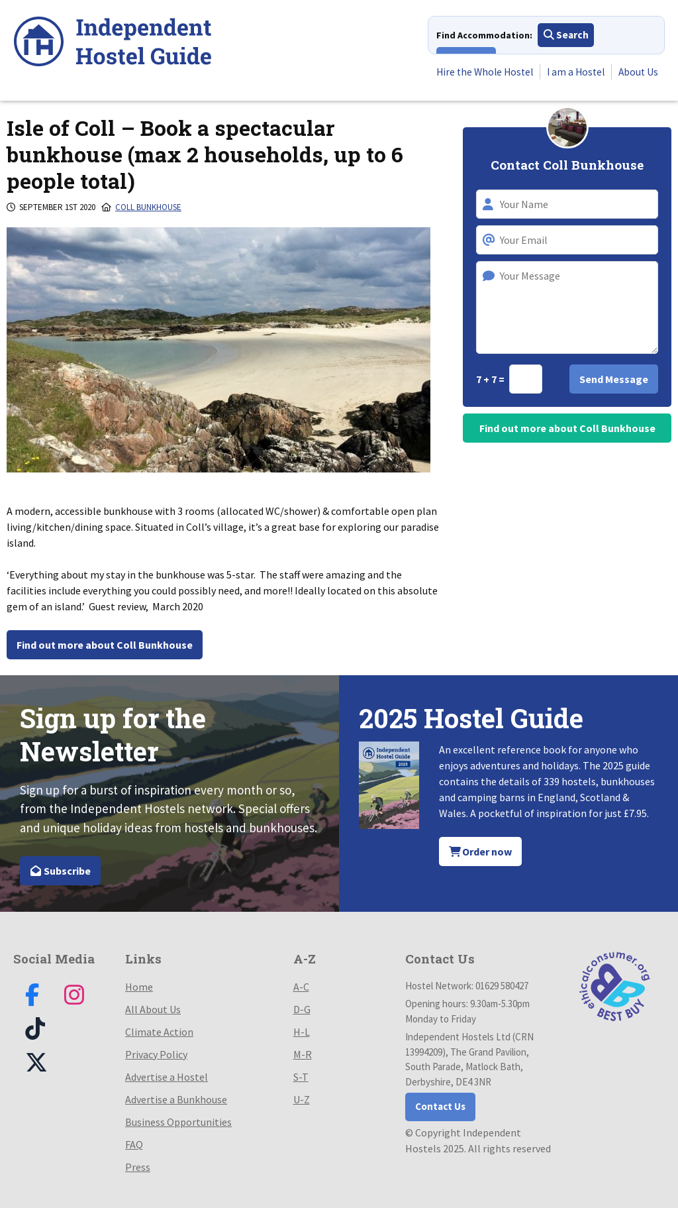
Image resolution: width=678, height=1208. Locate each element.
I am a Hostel (573, 72)
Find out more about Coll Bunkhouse (105, 644)
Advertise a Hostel (166, 1076)
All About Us (153, 1009)
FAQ (134, 1144)
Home (139, 986)
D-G (302, 1009)
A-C (301, 986)
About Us (637, 72)
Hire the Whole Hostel (478, 72)
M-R (302, 1054)
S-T (301, 1076)
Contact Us (440, 1106)
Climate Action (159, 1031)
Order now (480, 851)
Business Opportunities (178, 1121)
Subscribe (60, 870)
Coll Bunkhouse (148, 207)
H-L (301, 1031)
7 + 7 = (491, 379)
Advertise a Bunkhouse (176, 1099)
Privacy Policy (156, 1054)
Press (137, 1167)
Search (566, 35)
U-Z (301, 1099)
